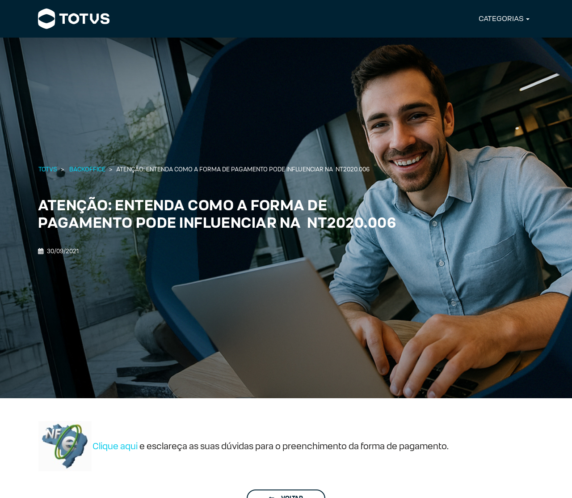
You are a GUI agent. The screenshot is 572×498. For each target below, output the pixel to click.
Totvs (47, 169)
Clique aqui (115, 446)
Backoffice (87, 169)
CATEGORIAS (501, 18)
